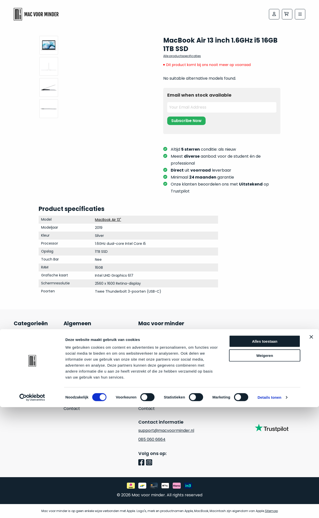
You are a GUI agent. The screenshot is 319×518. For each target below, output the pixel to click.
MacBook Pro (27, 355)
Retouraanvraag (80, 390)
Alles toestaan (264, 452)
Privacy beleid (152, 390)
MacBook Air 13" (108, 219)
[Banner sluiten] (311, 448)
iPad (18, 373)
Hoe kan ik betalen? (83, 382)
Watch (20, 390)
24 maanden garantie (85, 337)
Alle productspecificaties (182, 56)
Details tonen (269, 508)
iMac (18, 364)
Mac (18, 337)
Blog (68, 399)
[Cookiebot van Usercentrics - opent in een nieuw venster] (32, 508)
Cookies (146, 399)
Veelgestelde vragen (84, 346)
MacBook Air (26, 346)
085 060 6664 (151, 439)
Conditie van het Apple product (94, 373)
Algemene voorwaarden (162, 382)
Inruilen (21, 399)
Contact (72, 408)
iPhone (20, 382)
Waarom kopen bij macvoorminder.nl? (83, 359)
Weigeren (264, 466)
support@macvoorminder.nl (166, 430)
